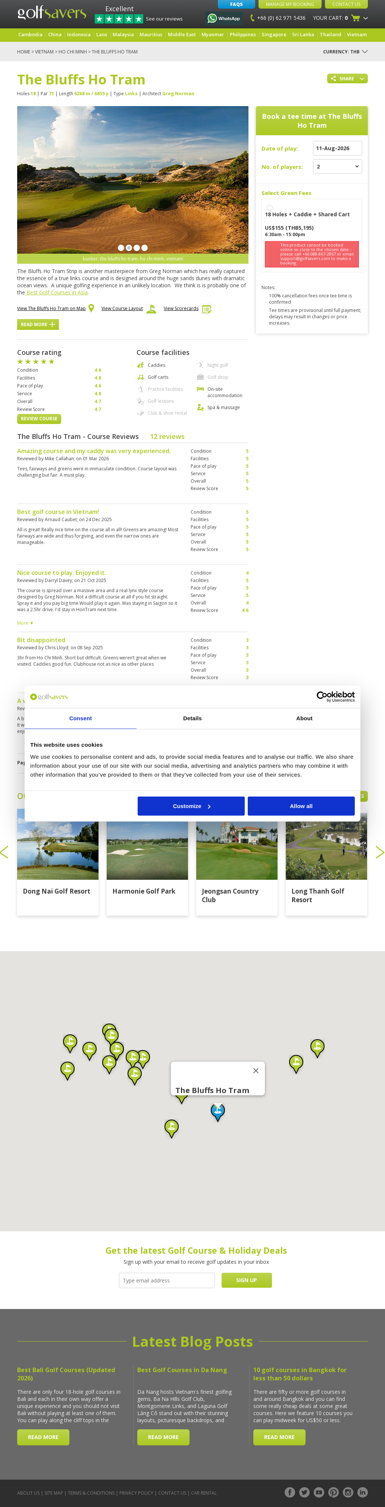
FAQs (236, 4)
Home (23, 52)
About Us (28, 1493)
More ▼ (25, 623)
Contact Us (346, 4)
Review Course (39, 418)
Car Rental (204, 1493)
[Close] (256, 1071)
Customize (191, 806)
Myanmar (212, 34)
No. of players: (282, 166)
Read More (38, 324)
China (55, 34)
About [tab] (304, 718)
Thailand (330, 34)
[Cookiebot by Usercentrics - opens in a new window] (322, 696)
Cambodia (30, 34)
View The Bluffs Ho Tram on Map (55, 309)
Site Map (53, 1493)
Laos (101, 34)
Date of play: (280, 148)
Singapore (274, 34)
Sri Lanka (303, 34)
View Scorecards (188, 310)
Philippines (243, 34)
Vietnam (357, 34)
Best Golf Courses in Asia (56, 292)
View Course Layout (128, 310)
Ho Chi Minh (73, 52)
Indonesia (79, 34)
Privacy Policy (136, 1493)
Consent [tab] (80, 718)
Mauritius (151, 34)
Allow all (301, 806)
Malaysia (123, 34)
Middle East (182, 34)
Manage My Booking (290, 4)
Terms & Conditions (91, 1493)
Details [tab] (192, 718)
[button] (217, 1113)
